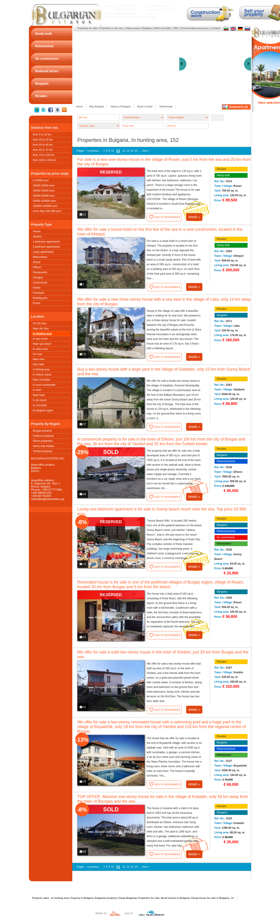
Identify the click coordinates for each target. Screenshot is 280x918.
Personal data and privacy (195, 28)
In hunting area (42, 333)
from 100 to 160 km (44, 160)
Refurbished (224, 543)
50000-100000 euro (44, 200)
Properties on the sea (111, 28)
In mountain (40, 405)
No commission (226, 537)
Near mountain (41, 379)
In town (37, 390)
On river (37, 354)
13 (128, 150)
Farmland (38, 292)
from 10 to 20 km (43, 139)
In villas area (40, 349)
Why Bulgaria (96, 106)
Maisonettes (40, 257)
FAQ (175, 28)
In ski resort (40, 400)
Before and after (162, 28)
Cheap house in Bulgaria (138, 28)
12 (123, 150)
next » (145, 150)
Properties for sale (87, 28)
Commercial (40, 282)
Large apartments (43, 251)
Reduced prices (226, 461)
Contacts (216, 28)
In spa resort (40, 338)
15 (136, 150)
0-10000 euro (41, 180)
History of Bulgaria (121, 106)
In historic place (42, 374)
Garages (38, 277)
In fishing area (41, 369)
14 (132, 150)
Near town (39, 395)
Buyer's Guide (145, 106)
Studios (37, 236)
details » (194, 217)
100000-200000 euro (45, 206)
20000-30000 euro (44, 190)
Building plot (40, 298)
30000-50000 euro (44, 195)
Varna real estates (43, 446)
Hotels (36, 287)
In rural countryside (44, 384)
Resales (221, 169)
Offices (37, 267)
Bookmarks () (238, 106)
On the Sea (39, 323)
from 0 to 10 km (42, 134)
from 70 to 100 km (43, 155)
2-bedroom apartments (46, 246)
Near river (39, 359)
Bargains (222, 315)
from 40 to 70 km (43, 149)
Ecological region (43, 410)
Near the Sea (41, 328)
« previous (93, 150)
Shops (36, 262)
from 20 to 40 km (43, 144)
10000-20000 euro (44, 185)
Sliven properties (43, 441)
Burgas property (42, 430)
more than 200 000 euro (47, 211)
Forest (36, 303)
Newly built (223, 175)
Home (79, 106)
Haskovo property (43, 435)
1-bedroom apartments (46, 241)
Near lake (38, 364)
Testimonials (166, 106)
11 (118, 151)
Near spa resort (42, 343)
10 (112, 150)
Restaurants (40, 272)
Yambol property (42, 451)
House (37, 231)
